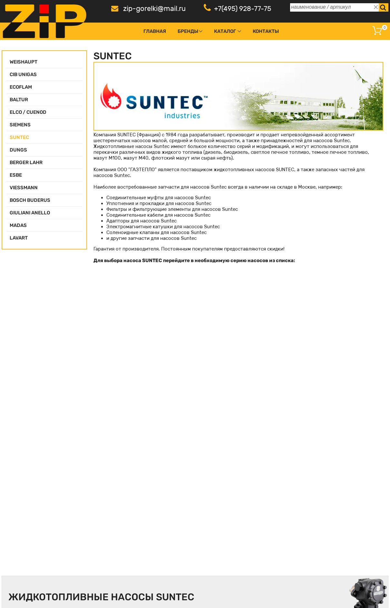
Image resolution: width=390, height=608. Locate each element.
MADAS (18, 225)
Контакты (266, 31)
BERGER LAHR (26, 162)
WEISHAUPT (23, 62)
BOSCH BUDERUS (30, 200)
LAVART (19, 238)
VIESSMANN (24, 188)
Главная (154, 31)
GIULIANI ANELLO (30, 213)
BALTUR (19, 100)
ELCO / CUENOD (28, 112)
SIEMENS (20, 125)
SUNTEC (19, 137)
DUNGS (18, 150)
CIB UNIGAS (23, 74)
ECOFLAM (21, 87)
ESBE (16, 175)
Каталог (225, 31)
